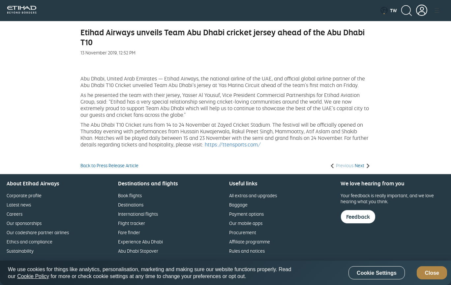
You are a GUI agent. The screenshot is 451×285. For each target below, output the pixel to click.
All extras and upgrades (253, 195)
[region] (225, 273)
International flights (138, 214)
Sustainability (20, 251)
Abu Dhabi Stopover (138, 251)
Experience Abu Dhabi (140, 241)
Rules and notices (247, 251)
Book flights (130, 195)
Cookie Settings (377, 273)
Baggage (238, 205)
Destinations (130, 205)
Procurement (242, 232)
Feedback (358, 216)
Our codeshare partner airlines (38, 232)
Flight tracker (131, 223)
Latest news (19, 205)
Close (432, 273)
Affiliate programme (249, 241)
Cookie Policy (33, 276)
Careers (14, 214)
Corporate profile (24, 195)
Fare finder (129, 232)
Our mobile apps (245, 223)
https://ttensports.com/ (233, 144)
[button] (388, 11)
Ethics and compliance (29, 241)
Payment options (246, 214)
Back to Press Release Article (109, 166)
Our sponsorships (24, 223)
